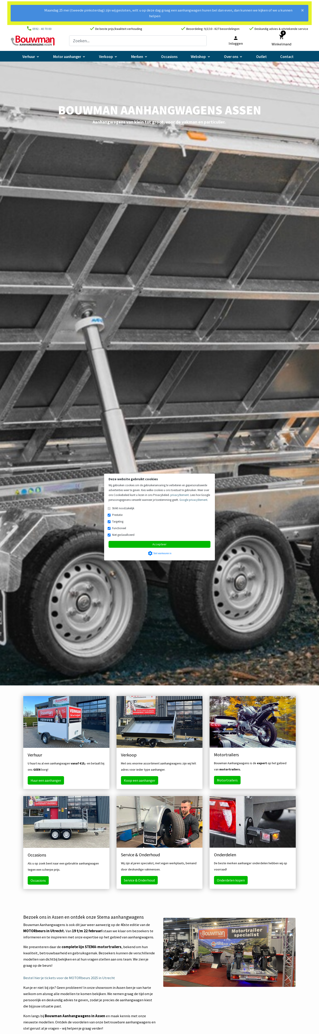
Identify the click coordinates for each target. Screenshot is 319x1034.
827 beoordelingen (226, 29)
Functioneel (119, 528)
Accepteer (159, 544)
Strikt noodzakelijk (123, 508)
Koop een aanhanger (139, 780)
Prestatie (117, 515)
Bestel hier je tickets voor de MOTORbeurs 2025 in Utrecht (69, 977)
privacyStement (179, 495)
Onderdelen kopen (231, 880)
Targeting (117, 521)
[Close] (302, 11)
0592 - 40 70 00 (41, 29)
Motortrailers (227, 780)
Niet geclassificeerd (123, 535)
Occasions (38, 880)
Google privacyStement (193, 500)
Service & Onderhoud (139, 880)
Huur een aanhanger (46, 780)
